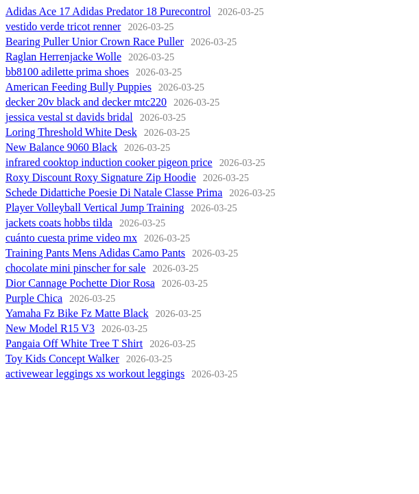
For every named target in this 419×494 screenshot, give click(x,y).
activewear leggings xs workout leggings (94, 373)
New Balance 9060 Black (61, 147)
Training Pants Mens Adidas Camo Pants (95, 253)
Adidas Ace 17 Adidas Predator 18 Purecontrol (108, 11)
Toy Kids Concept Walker (62, 358)
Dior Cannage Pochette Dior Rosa (80, 283)
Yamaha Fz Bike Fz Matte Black (77, 313)
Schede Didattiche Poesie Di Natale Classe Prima (113, 192)
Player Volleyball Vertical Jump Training (94, 207)
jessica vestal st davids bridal (69, 117)
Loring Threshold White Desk (71, 132)
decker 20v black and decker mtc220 (86, 102)
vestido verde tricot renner (63, 26)
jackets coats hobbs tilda (58, 222)
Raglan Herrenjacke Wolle (63, 56)
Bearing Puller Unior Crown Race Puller (94, 41)
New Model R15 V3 (50, 328)
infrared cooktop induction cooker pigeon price (109, 162)
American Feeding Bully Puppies (78, 87)
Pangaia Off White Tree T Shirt (74, 343)
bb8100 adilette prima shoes (67, 72)
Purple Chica (33, 298)
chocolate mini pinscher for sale (75, 268)
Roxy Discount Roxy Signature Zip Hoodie (100, 177)
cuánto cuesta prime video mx (71, 238)
